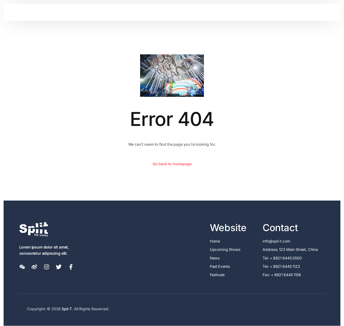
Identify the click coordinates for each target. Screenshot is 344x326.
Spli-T (67, 309)
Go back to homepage (172, 163)
